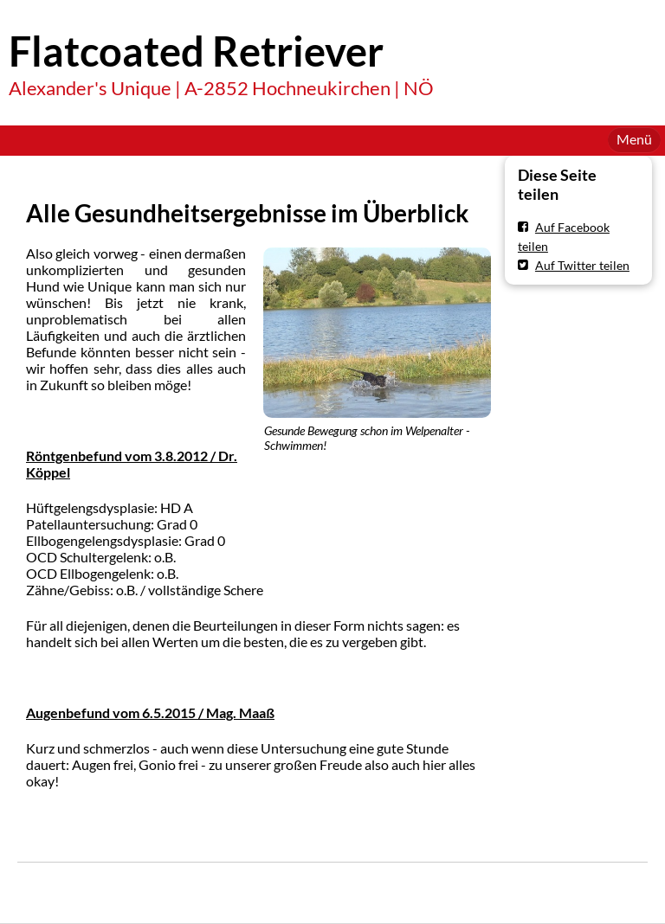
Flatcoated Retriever (196, 51)
